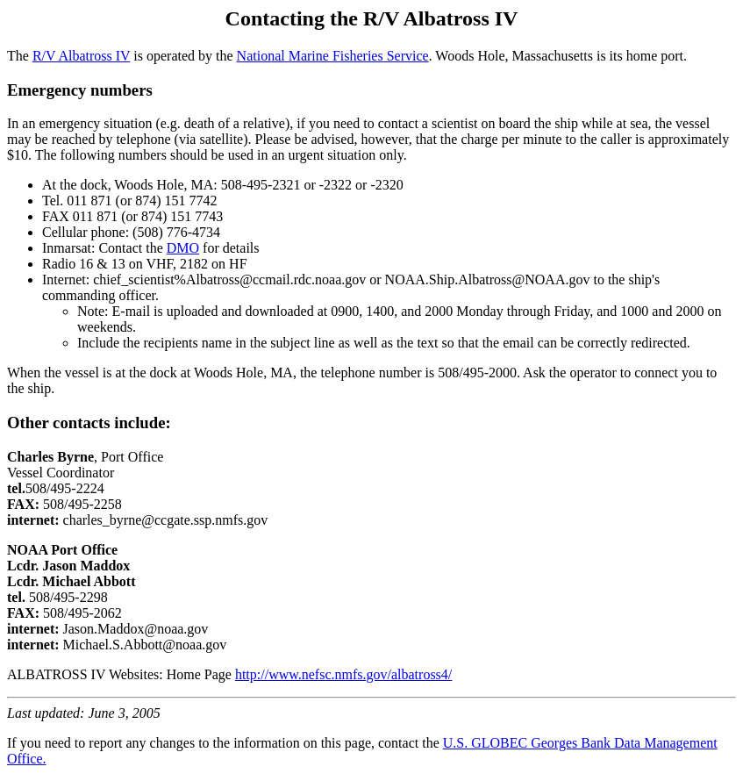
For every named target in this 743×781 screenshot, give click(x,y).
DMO (183, 247)
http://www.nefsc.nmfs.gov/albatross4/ (343, 674)
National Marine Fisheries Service (333, 55)
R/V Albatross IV (81, 55)
